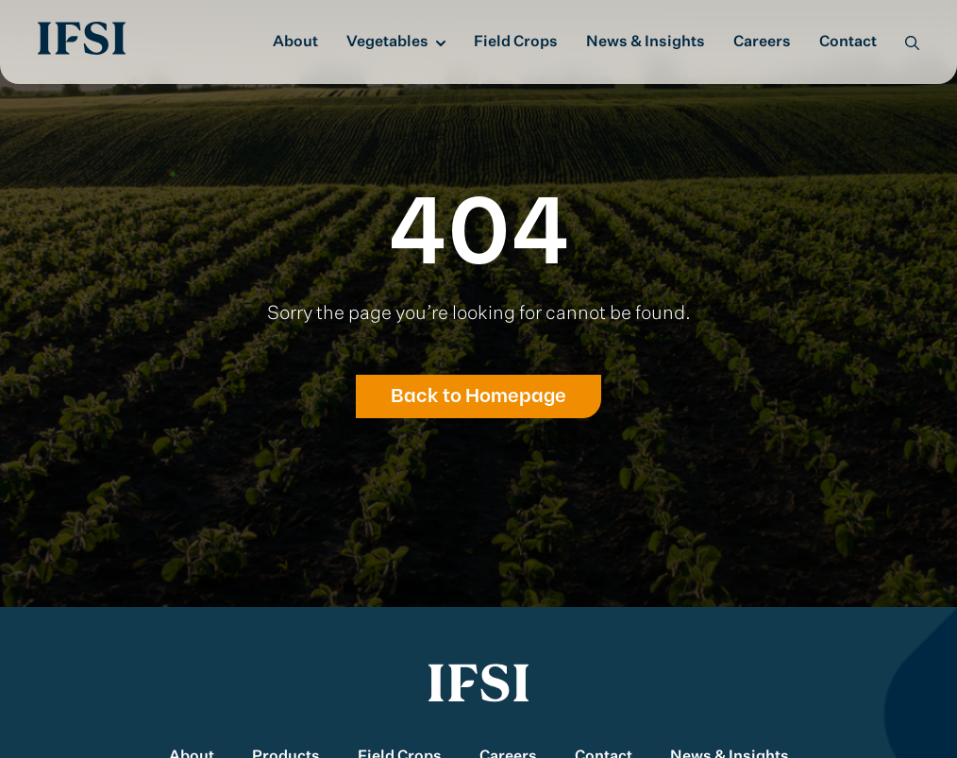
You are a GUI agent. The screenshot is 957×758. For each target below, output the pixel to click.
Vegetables (387, 42)
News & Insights (645, 42)
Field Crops (516, 42)
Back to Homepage (478, 396)
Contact (848, 42)
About (295, 42)
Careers (762, 42)
